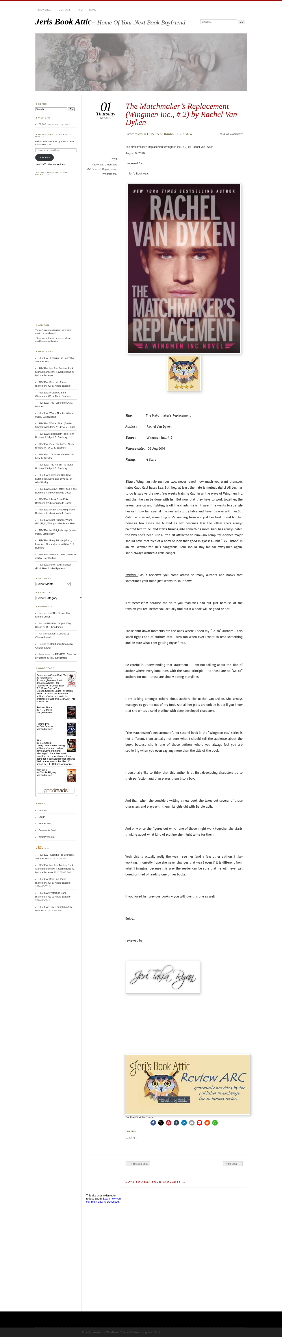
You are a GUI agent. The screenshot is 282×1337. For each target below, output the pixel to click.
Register (43, 810)
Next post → (233, 1163)
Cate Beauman (46, 726)
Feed (45, 848)
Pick (39, 740)
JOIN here (44, 157)
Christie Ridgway (47, 772)
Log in (42, 817)
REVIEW (187, 133)
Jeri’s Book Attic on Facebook (51, 173)
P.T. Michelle (45, 710)
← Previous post (138, 1163)
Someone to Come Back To (51, 675)
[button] (153, 1123)
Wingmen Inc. (109, 173)
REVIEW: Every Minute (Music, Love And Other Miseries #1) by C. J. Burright (55, 544)
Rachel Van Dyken (101, 164)
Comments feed (47, 830)
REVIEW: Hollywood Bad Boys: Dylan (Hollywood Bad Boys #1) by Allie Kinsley (53, 479)
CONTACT (64, 9)
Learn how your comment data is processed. (104, 1200)
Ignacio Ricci (152, 1332)
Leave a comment (233, 133)
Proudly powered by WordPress (101, 1332)
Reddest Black (44, 707)
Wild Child (42, 770)
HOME (92, 9)
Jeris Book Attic (63, 21)
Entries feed (45, 823)
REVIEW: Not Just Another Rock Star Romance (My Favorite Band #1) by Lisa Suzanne (55, 372)
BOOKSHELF (44, 9)
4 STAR (151, 133)
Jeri (140, 133)
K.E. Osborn (45, 743)
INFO (80, 9)
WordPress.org (47, 837)
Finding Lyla (43, 724)
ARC (160, 133)
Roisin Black (45, 678)
